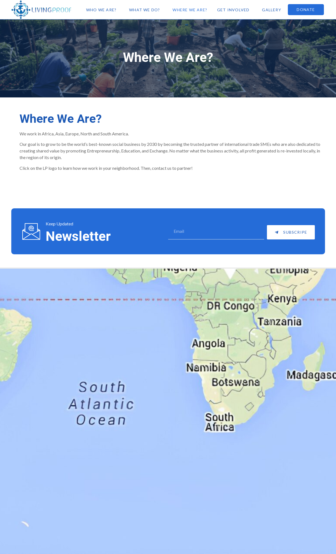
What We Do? (144, 9)
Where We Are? (190, 9)
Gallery (271, 9)
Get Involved (233, 9)
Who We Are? (101, 9)
